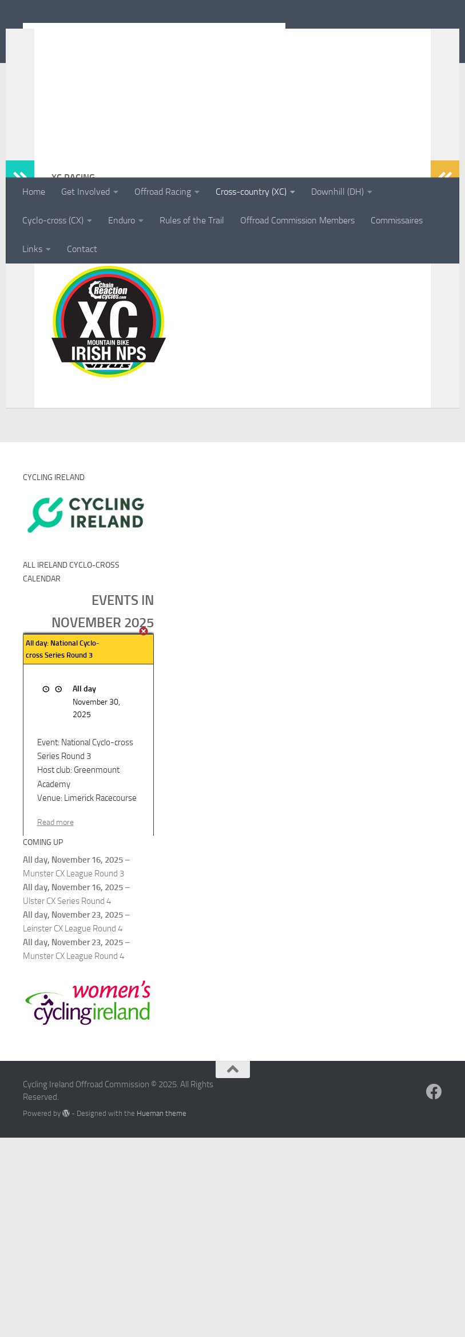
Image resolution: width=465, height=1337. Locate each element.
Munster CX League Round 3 (73, 1073)
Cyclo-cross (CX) (53, 220)
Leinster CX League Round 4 (72, 1128)
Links (32, 248)
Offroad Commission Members (297, 220)
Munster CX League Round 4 (73, 1156)
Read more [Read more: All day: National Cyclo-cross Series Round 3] (55, 1022)
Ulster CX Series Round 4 (67, 1101)
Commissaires (397, 220)
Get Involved (85, 191)
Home (33, 191)
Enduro (121, 220)
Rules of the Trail (192, 220)
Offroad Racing (162, 191)
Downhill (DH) (337, 191)
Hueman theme (161, 1313)
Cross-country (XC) (251, 191)
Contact (82, 248)
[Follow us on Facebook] (434, 1291)
